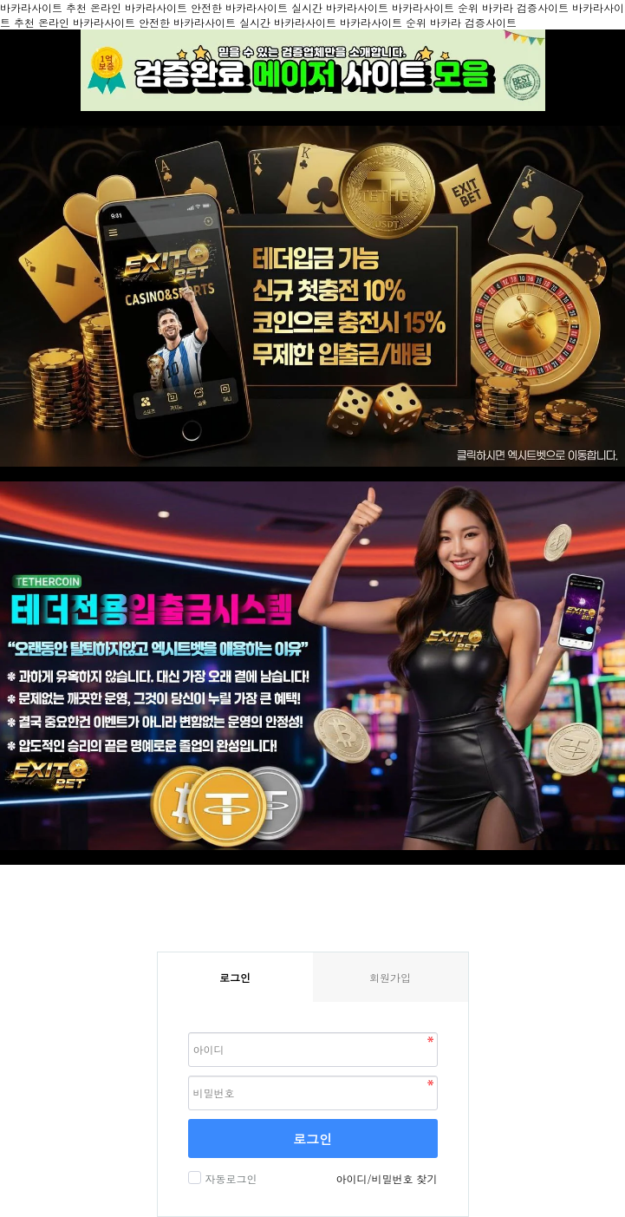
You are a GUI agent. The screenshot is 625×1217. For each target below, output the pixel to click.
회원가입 (390, 977)
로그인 (312, 1138)
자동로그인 (229, 1178)
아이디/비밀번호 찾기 (386, 1178)
